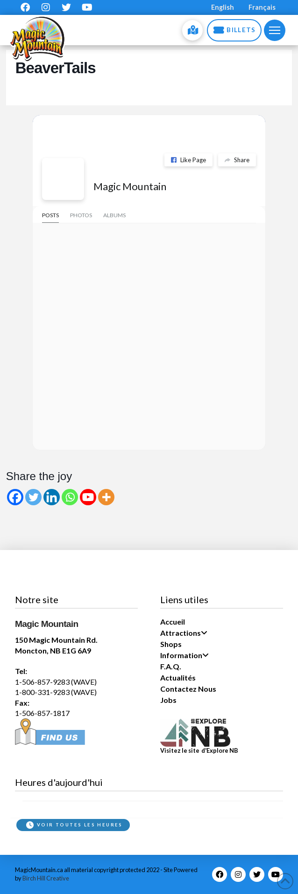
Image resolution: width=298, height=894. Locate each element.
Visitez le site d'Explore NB (199, 750)
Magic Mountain (129, 186)
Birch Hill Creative (45, 878)
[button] (274, 30)
